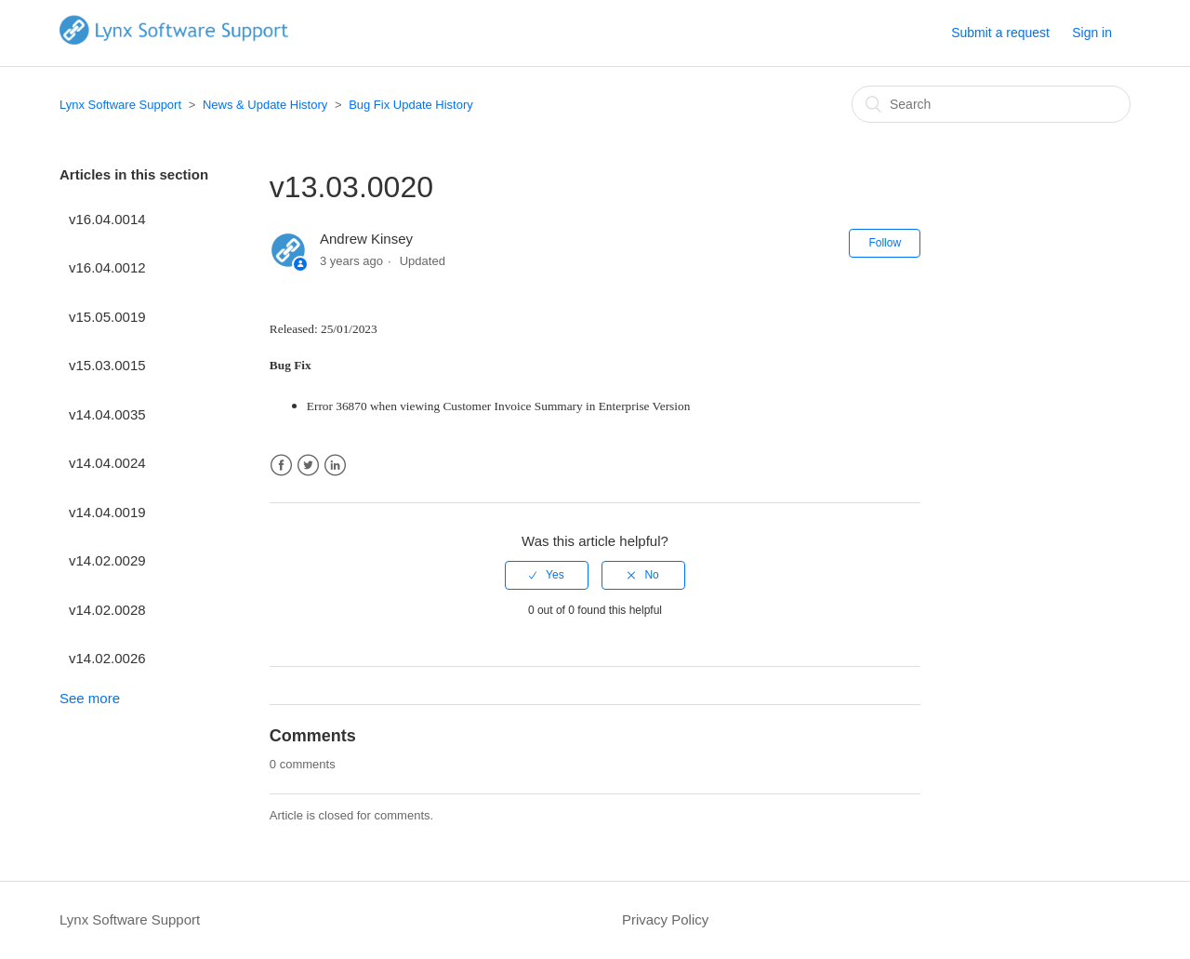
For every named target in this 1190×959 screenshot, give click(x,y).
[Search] (991, 104)
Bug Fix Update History (411, 105)
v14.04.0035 (107, 414)
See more (90, 698)
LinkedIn (335, 465)
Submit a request (1000, 32)
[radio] (546, 575)
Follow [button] (884, 242)
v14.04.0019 (107, 512)
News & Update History (265, 105)
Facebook (281, 465)
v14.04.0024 (107, 463)
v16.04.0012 (107, 267)
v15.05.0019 (107, 317)
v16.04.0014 (107, 219)
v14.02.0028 (107, 610)
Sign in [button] (1092, 32)
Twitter (308, 465)
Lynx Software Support (120, 105)
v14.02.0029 (107, 560)
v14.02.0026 (107, 658)
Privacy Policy (665, 919)
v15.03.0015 (107, 365)
